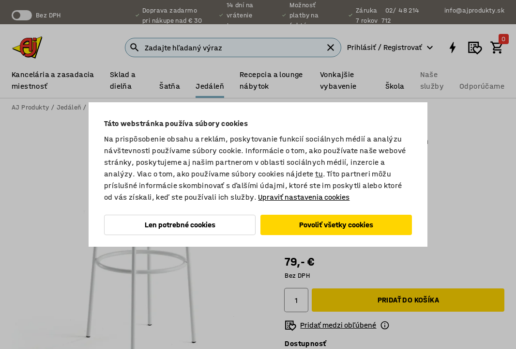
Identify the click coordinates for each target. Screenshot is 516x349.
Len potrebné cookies (180, 224)
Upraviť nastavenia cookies (303, 197)
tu (319, 173)
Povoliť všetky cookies (336, 224)
